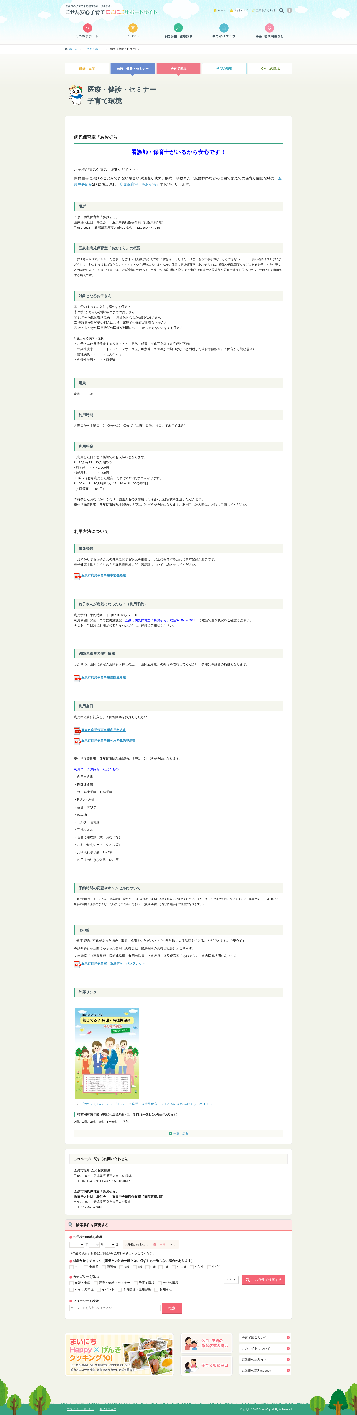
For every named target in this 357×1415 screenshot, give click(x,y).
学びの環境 (224, 68)
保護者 (111, 1267)
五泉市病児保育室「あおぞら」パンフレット (113, 963)
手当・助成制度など (269, 31)
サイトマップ (240, 10)
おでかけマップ (224, 31)
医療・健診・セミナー (133, 68)
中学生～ (218, 1267)
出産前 (94, 1267)
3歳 (165, 1267)
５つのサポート (87, 31)
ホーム (221, 10)
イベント (133, 31)
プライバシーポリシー (80, 1409)
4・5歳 (181, 1267)
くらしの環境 (270, 68)
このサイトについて (256, 1348)
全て (77, 1267)
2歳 (153, 1267)
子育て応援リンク (254, 1337)
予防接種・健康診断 (178, 31)
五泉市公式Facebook (256, 1370)
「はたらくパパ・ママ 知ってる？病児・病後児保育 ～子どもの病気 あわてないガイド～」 (148, 1104)
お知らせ (165, 1289)
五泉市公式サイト (263, 10)
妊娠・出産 (87, 68)
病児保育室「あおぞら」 (140, 184)
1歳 (140, 1267)
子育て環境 (178, 68)
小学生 (199, 1267)
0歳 (126, 1267)
